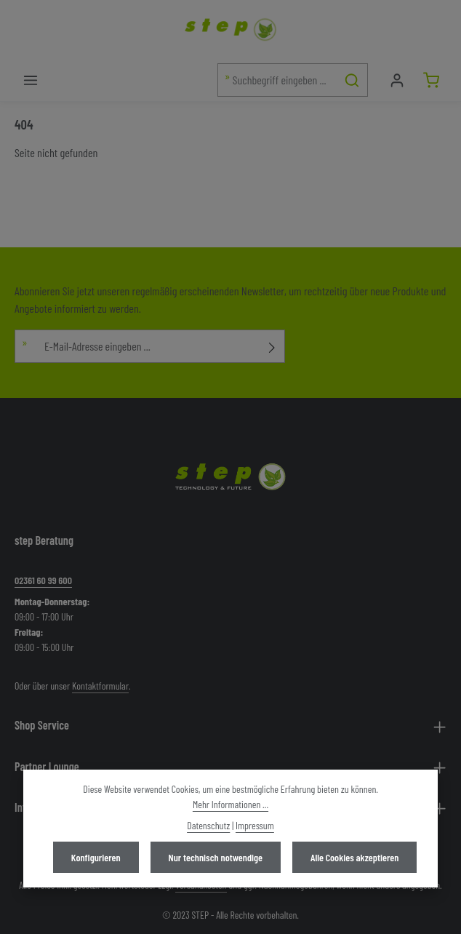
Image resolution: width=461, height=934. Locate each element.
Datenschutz (208, 825)
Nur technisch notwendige (215, 857)
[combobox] (277, 80)
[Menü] (30, 79)
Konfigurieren (96, 857)
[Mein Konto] (396, 79)
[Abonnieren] (272, 346)
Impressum (255, 825)
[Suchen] (352, 80)
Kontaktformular (100, 685)
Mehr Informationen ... (230, 804)
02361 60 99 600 (43, 580)
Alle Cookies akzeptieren (354, 857)
